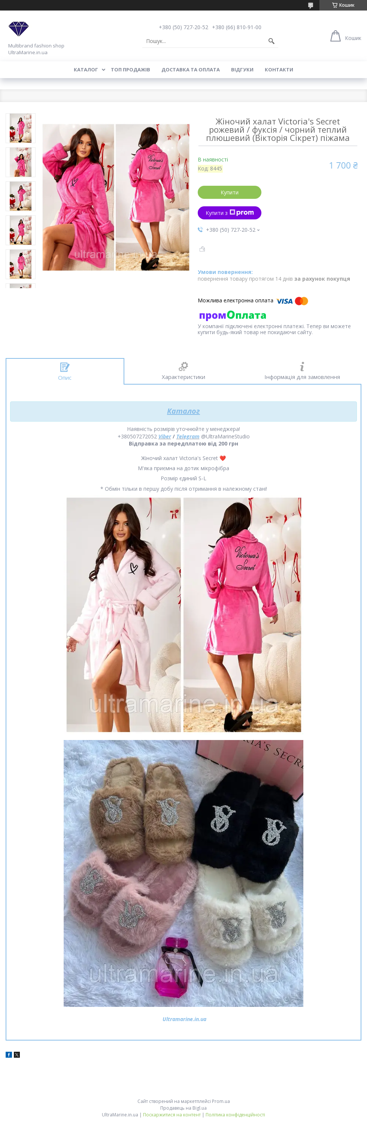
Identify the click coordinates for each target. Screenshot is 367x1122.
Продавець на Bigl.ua (183, 1108)
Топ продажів (130, 69)
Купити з (230, 212)
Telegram (188, 436)
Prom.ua (221, 1101)
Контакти (279, 69)
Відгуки (242, 69)
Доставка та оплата (190, 69)
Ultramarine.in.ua (184, 1019)
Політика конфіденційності (235, 1115)
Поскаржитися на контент (172, 1115)
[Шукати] (271, 41)
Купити (230, 192)
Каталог (86, 69)
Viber (164, 436)
